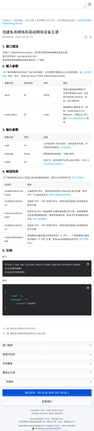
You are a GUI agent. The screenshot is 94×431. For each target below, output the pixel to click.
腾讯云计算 (9, 372)
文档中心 (6, 20)
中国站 (8, 381)
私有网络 (18, 20)
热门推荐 (8, 345)
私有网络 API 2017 (46, 20)
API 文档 (30, 20)
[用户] (83, 4)
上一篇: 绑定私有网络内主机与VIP (19, 328)
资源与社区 (9, 354)
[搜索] (77, 4)
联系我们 (47, 401)
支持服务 (8, 363)
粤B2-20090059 (68, 426)
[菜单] (90, 4)
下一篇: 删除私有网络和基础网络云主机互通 (23, 333)
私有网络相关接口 (67, 20)
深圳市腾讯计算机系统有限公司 (31, 426)
